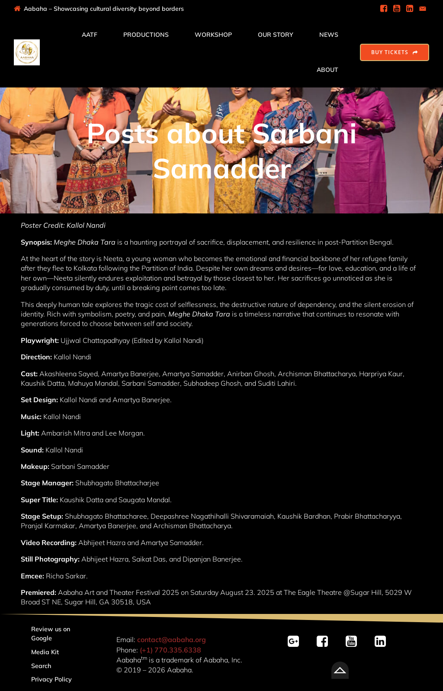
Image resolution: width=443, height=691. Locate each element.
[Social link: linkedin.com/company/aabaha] (383, 641)
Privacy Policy (51, 679)
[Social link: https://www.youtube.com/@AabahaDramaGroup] (396, 8)
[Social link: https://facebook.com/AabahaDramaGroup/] (325, 641)
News (328, 35)
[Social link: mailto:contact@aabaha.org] (422, 8)
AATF (89, 35)
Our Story (275, 35)
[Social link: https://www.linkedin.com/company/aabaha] (409, 8)
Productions (146, 35)
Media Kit (45, 652)
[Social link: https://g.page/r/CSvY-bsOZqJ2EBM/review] (296, 641)
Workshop (213, 35)
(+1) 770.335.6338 (170, 650)
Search (41, 666)
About (327, 70)
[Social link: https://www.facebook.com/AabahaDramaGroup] (383, 8)
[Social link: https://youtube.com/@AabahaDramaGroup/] (354, 641)
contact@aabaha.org (171, 639)
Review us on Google (51, 634)
